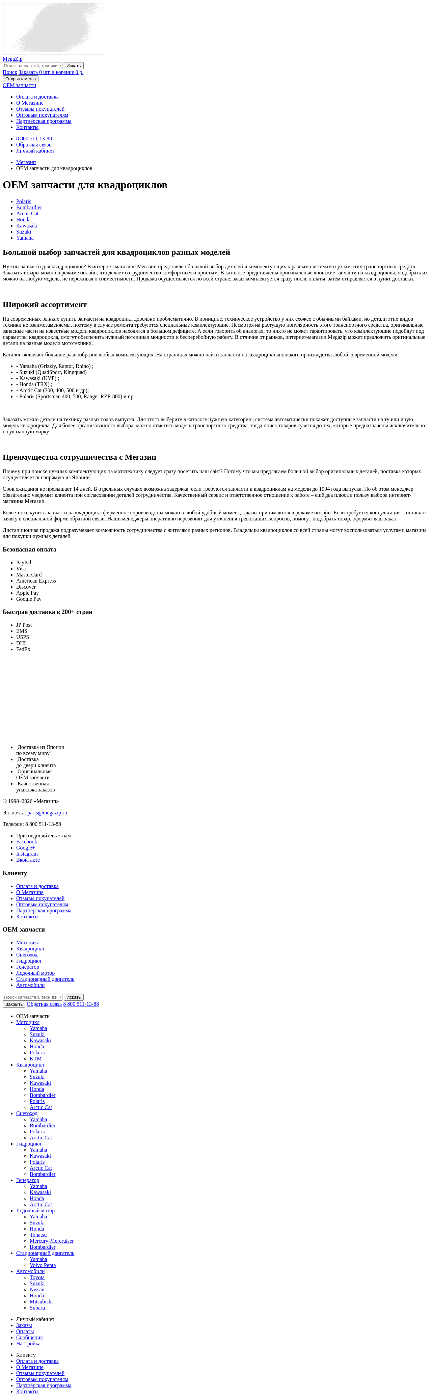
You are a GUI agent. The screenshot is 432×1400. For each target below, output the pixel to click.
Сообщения (29, 1337)
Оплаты (25, 1331)
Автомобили (30, 985)
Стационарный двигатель (45, 979)
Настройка (28, 1343)
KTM (36, 1058)
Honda (23, 219)
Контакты (27, 127)
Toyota (37, 1277)
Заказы (24, 1325)
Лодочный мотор (35, 973)
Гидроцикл (28, 961)
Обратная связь (33, 144)
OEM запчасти (19, 85)
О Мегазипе (30, 103)
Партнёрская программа (44, 121)
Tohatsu (38, 1235)
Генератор (27, 967)
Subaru (37, 1308)
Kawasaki (26, 225)
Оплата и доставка (37, 97)
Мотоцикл (27, 942)
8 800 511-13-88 (34, 138)
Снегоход (26, 955)
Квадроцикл (30, 948)
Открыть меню (20, 78)
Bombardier (29, 207)
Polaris (23, 201)
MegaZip (13, 59)
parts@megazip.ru (47, 812)
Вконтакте (28, 860)
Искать (73, 65)
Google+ (25, 848)
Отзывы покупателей (40, 109)
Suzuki (23, 232)
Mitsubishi (41, 1301)
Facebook (26, 841)
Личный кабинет (35, 151)
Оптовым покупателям (42, 115)
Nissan (37, 1289)
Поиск (10, 72)
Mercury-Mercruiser (52, 1241)
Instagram (27, 854)
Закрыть (14, 1004)
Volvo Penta (43, 1265)
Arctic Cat (27, 213)
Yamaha (25, 238)
